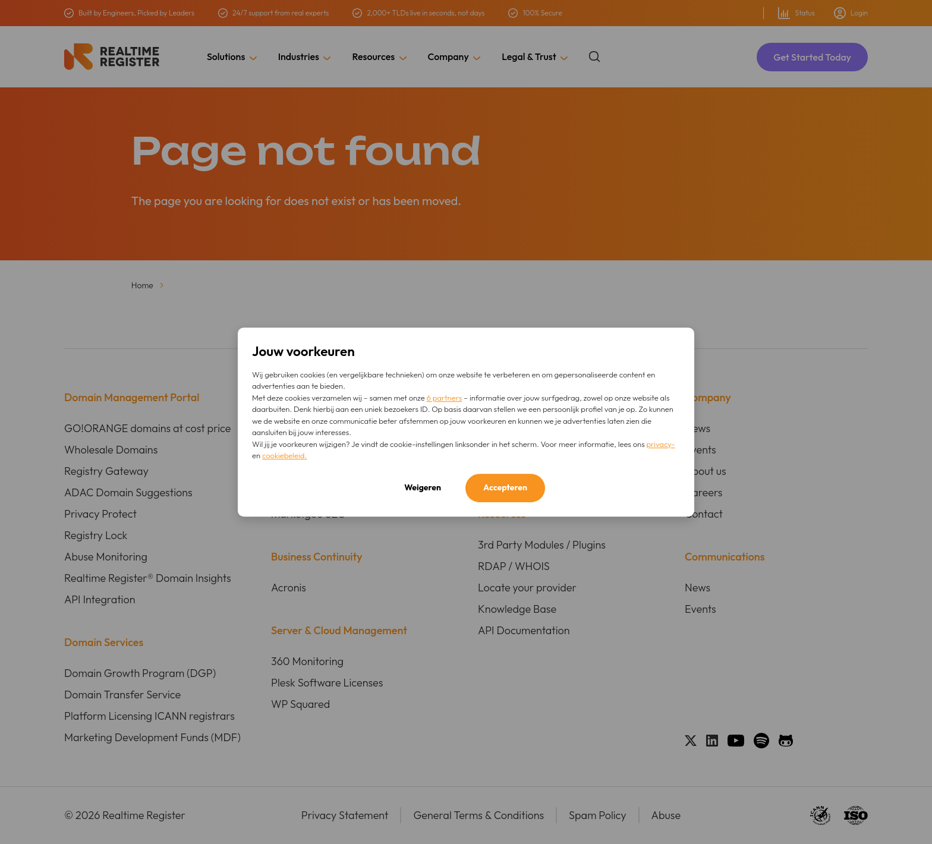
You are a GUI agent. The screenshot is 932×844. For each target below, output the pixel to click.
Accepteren (505, 487)
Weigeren (422, 487)
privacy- (660, 444)
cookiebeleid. (284, 455)
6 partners (444, 397)
